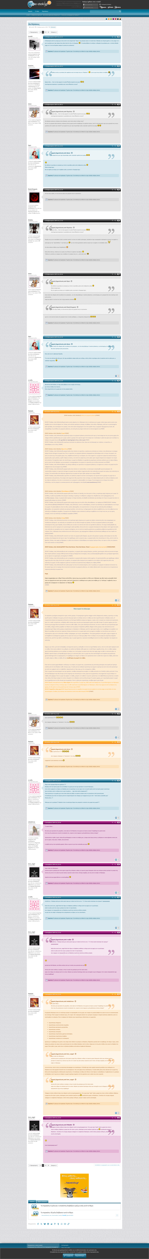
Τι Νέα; (37, 11)
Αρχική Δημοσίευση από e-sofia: (63, 939)
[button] (105, 11)
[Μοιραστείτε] (115, 37)
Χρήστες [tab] (32, 1203)
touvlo (60, 1217)
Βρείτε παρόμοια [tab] (42, 1203)
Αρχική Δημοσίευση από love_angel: (64, 1056)
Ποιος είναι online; (66, 1247)
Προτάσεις (45, 11)
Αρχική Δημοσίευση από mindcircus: (64, 1001)
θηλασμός (53, 27)
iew (50, 1217)
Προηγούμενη (34, 32)
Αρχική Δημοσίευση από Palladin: (63, 1127)
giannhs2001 (70, 1217)
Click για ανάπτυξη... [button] (82, 954)
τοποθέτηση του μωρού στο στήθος (76, 657)
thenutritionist (45, 1217)
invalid (32, 27)
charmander (55, 1217)
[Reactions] (117, 375)
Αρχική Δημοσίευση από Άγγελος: (63, 111)
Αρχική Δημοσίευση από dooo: (62, 153)
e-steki (40, 5)
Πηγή (46, 573)
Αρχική (30, 11)
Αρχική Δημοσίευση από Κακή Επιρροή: (65, 307)
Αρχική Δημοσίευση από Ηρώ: (62, 281)
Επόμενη (53, 32)
